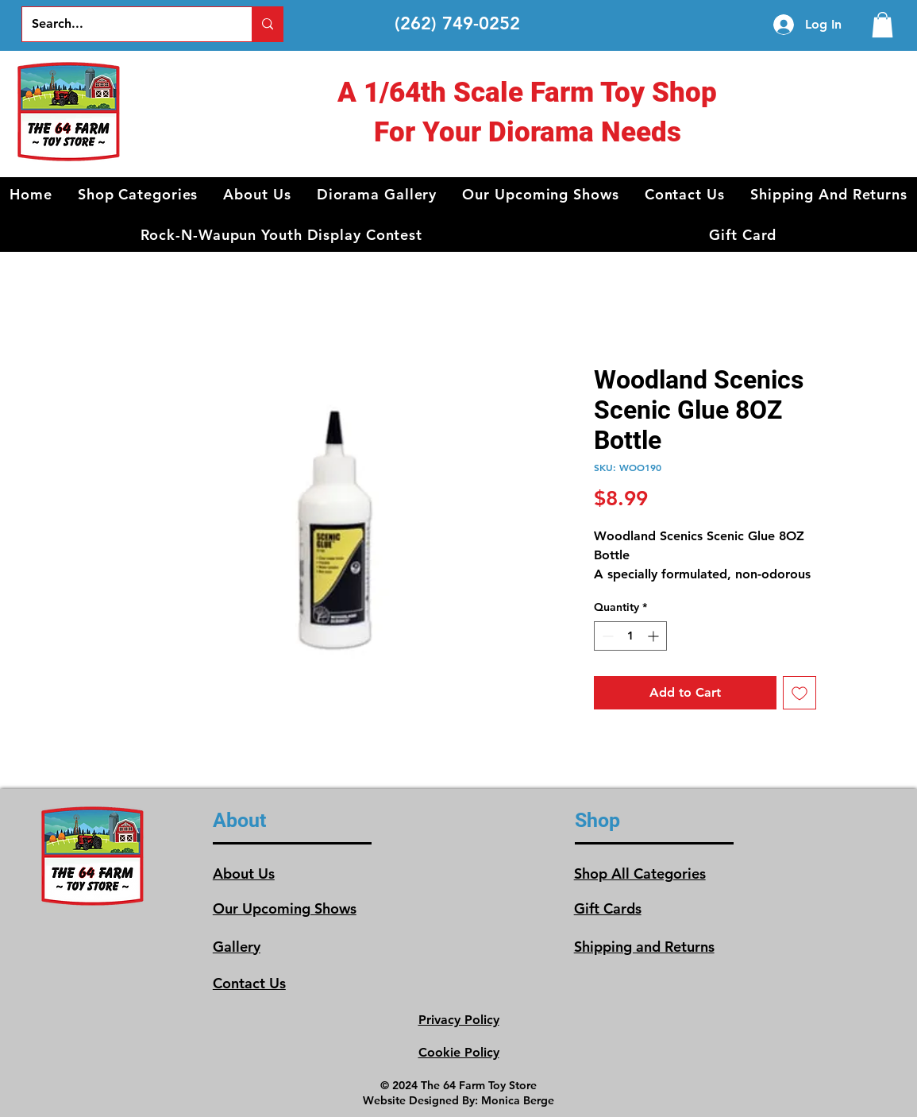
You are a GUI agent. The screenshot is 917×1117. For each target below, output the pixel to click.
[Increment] (655, 636)
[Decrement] (606, 636)
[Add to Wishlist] (799, 692)
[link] (882, 24)
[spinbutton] (630, 636)
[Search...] (125, 24)
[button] (138, 194)
